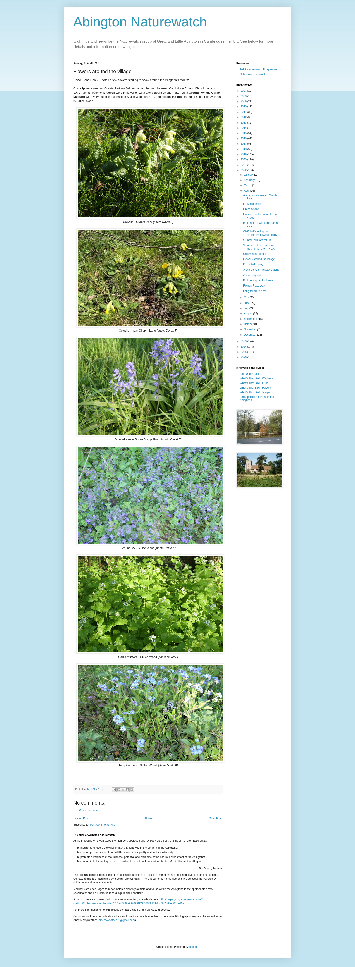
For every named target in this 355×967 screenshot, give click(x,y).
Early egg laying (252, 203)
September (251, 318)
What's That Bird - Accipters (256, 392)
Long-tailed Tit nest (254, 291)
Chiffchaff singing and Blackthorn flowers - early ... (261, 233)
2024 (244, 346)
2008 (244, 96)
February (249, 180)
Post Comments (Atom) (104, 824)
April (247, 190)
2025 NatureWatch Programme (258, 69)
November (250, 329)
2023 (244, 341)
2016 (244, 138)
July (246, 308)
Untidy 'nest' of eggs (255, 253)
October (249, 324)
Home (148, 818)
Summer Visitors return (257, 240)
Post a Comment (89, 810)
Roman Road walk (254, 285)
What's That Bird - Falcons (256, 387)
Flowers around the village (259, 259)
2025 (244, 351)
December (250, 334)
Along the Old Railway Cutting (261, 269)
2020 (244, 159)
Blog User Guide (250, 373)
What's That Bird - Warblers (256, 378)
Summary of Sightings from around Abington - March (259, 247)
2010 (244, 106)
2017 (244, 143)
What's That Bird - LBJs (254, 383)
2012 (244, 117)
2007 (244, 90)
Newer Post (81, 818)
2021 (244, 165)
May (247, 297)
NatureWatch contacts (253, 74)
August (248, 313)
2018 (244, 149)
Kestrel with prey (253, 264)
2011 (244, 112)
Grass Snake (251, 209)
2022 (244, 170)
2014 (244, 127)
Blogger (193, 946)
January (249, 174)
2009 (244, 101)
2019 (244, 154)
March (248, 185)
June (247, 303)
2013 (244, 122)
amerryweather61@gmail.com (116, 920)
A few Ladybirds (252, 275)
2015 (244, 133)
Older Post (215, 818)
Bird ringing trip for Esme (258, 280)
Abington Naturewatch (140, 21)
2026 (244, 357)
